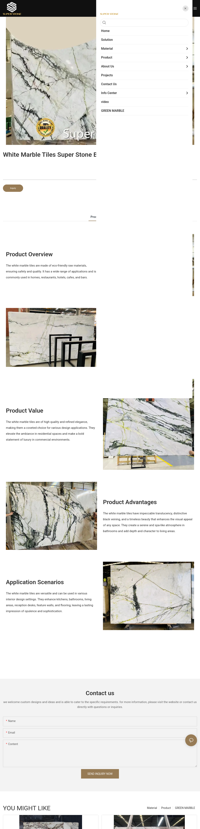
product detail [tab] (100, 217)
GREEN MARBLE (185, 807)
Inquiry (13, 188)
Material (152, 807)
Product (166, 807)
